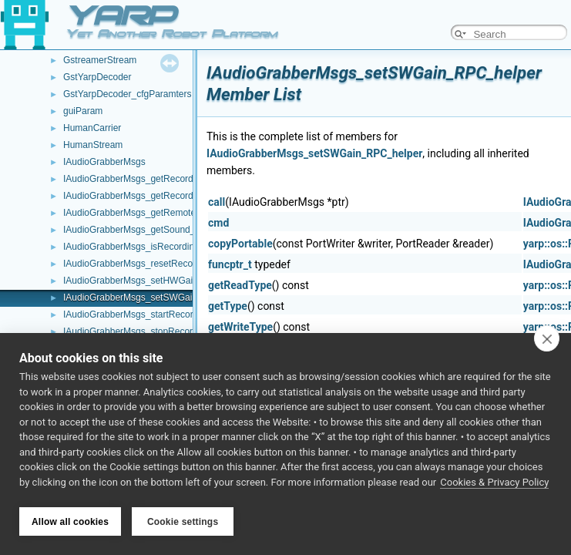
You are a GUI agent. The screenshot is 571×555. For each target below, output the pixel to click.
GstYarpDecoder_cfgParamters (127, 94)
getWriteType (240, 327)
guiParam (82, 111)
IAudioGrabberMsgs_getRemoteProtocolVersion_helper (177, 212)
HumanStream (93, 145)
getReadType (240, 285)
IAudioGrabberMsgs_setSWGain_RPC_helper (158, 297)
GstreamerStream (99, 60)
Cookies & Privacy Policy (494, 484)
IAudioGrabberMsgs (104, 161)
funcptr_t (230, 264)
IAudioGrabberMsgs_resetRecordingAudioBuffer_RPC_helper (190, 263)
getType (227, 306)
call (216, 202)
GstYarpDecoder (97, 77)
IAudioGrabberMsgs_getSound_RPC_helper (154, 229)
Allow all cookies (70, 521)
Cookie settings (182, 521)
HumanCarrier (92, 128)
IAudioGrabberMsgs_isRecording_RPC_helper (159, 246)
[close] (546, 341)
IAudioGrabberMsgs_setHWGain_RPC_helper (158, 280)
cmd (218, 223)
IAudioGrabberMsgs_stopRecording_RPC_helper (164, 331)
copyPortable (240, 243)
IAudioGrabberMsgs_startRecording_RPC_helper (164, 314)
